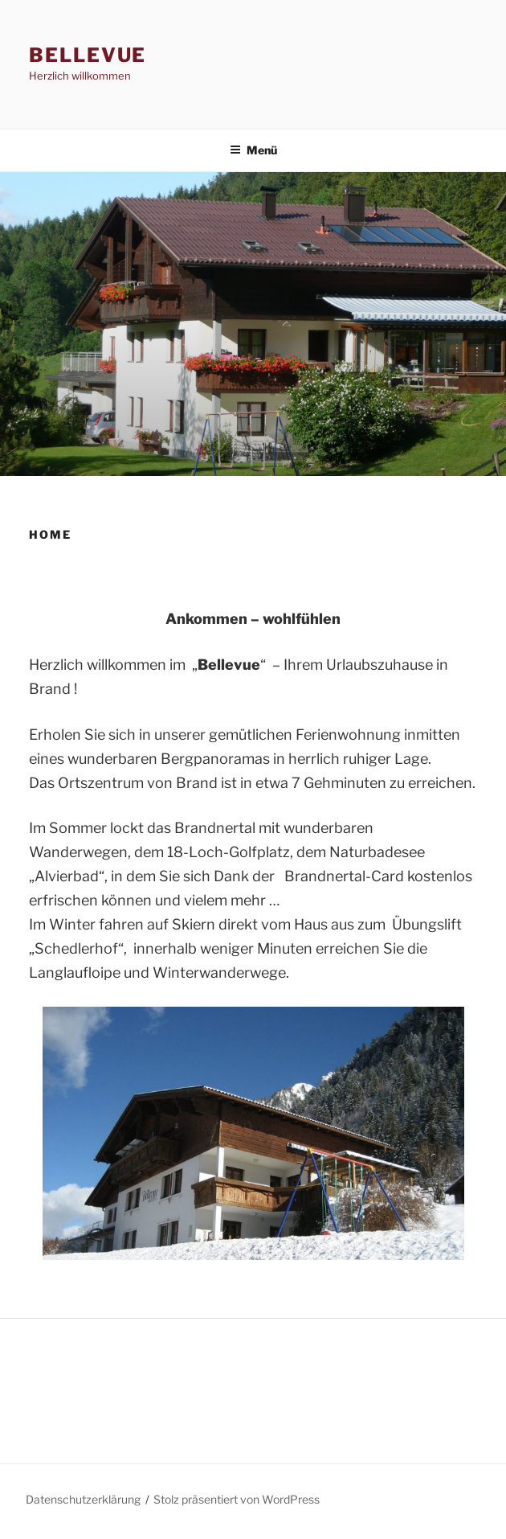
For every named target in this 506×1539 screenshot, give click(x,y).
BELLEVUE (87, 55)
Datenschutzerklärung (83, 1499)
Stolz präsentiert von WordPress (236, 1499)
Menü (253, 150)
